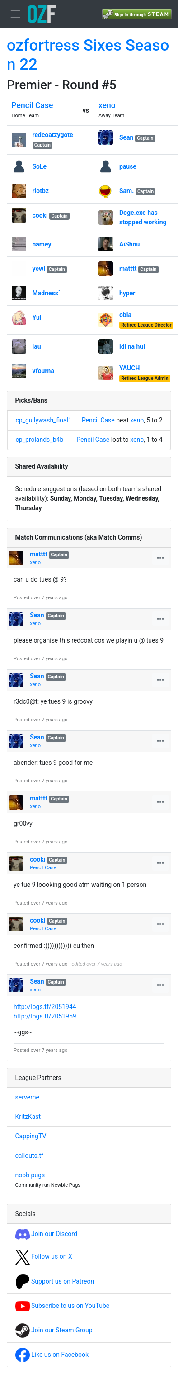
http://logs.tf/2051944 (45, 1006)
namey (42, 244)
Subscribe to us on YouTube (62, 1305)
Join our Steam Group (54, 1330)
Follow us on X (43, 1256)
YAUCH (129, 368)
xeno (107, 105)
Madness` (47, 293)
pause (127, 166)
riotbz (41, 190)
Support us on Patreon (54, 1281)
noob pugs (30, 1175)
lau (37, 346)
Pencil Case (32, 105)
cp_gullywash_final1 (44, 420)
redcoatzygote (53, 134)
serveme (27, 1097)
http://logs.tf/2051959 (45, 1016)
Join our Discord (46, 1233)
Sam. (126, 190)
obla (125, 314)
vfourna (43, 370)
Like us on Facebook (52, 1354)
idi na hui (132, 346)
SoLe (40, 166)
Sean (126, 137)
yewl (39, 268)
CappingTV (31, 1136)
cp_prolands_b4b (40, 439)
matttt (128, 268)
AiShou (129, 244)
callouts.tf (29, 1155)
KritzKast (28, 1116)
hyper (127, 293)
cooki (40, 215)
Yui (37, 317)
